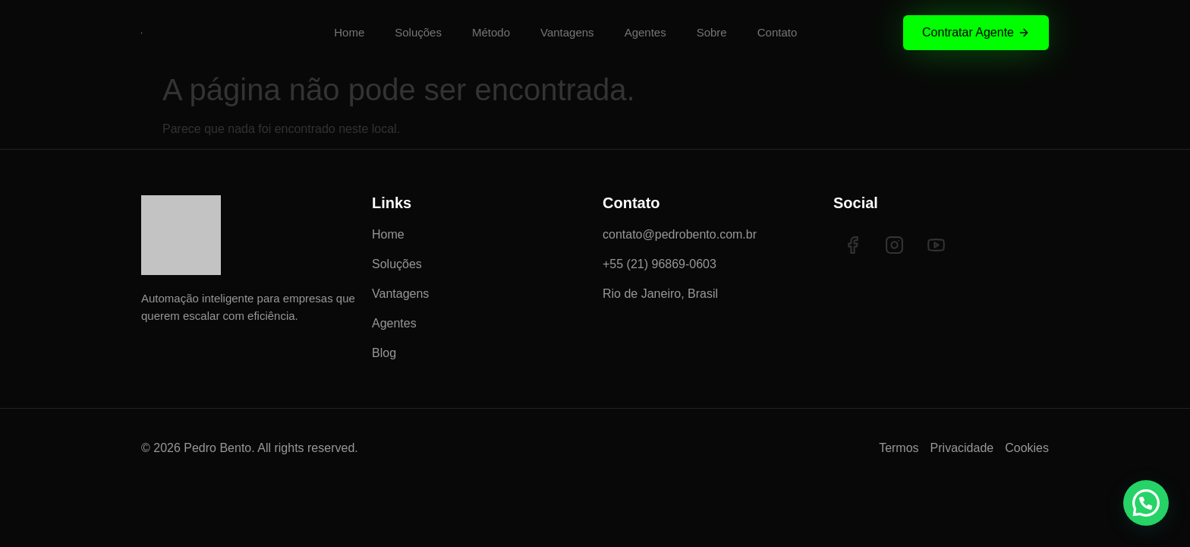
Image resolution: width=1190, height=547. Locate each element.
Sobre (712, 32)
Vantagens (567, 32)
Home (349, 32)
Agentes (645, 32)
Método (491, 32)
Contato (777, 32)
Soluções (418, 32)
